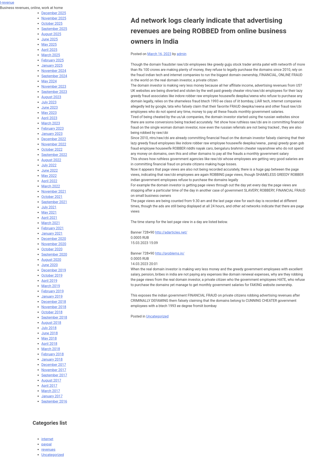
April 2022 (49, 181)
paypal (46, 444)
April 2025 (49, 50)
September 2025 (54, 29)
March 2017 (50, 391)
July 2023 (48, 102)
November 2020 (53, 244)
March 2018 (50, 349)
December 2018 (53, 302)
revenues (48, 449)
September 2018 (54, 317)
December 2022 (53, 139)
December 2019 (53, 270)
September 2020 (54, 254)
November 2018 (53, 307)
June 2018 (49, 333)
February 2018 (52, 354)
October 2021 (51, 197)
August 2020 (51, 260)
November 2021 (53, 191)
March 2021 (50, 223)
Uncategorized (157, 316)
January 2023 (52, 134)
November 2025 (53, 18)
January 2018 (52, 359)
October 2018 (51, 312)
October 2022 (51, 149)
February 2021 (52, 228)
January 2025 (52, 65)
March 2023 (50, 123)
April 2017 (49, 386)
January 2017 (52, 396)
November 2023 (53, 86)
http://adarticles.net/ (171, 232)
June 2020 (49, 265)
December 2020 (53, 239)
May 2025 (49, 44)
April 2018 (49, 344)
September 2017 (54, 375)
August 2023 (51, 97)
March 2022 (50, 186)
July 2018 (48, 328)
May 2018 (49, 338)
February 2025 (52, 60)
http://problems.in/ (169, 253)
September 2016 (54, 401)
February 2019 (52, 291)
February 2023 (52, 128)
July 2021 (48, 207)
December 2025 (53, 13)
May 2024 (49, 81)
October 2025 (51, 23)
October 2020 (51, 249)
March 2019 (50, 286)
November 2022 (53, 144)
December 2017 (53, 365)
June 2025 (49, 39)
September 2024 (54, 76)
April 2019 (49, 281)
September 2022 (54, 155)
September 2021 (54, 202)
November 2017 (53, 370)
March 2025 (50, 55)
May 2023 (49, 113)
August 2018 (51, 323)
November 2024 (53, 71)
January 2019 (52, 296)
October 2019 (51, 275)
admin (181, 54)
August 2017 (51, 380)
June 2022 (49, 170)
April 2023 (49, 118)
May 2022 (49, 176)
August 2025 (51, 34)
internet (47, 439)
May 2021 (49, 212)
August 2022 (51, 160)
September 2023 (54, 92)
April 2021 (49, 218)
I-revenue (7, 2)
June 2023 (49, 107)
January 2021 (52, 233)
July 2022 (48, 165)
